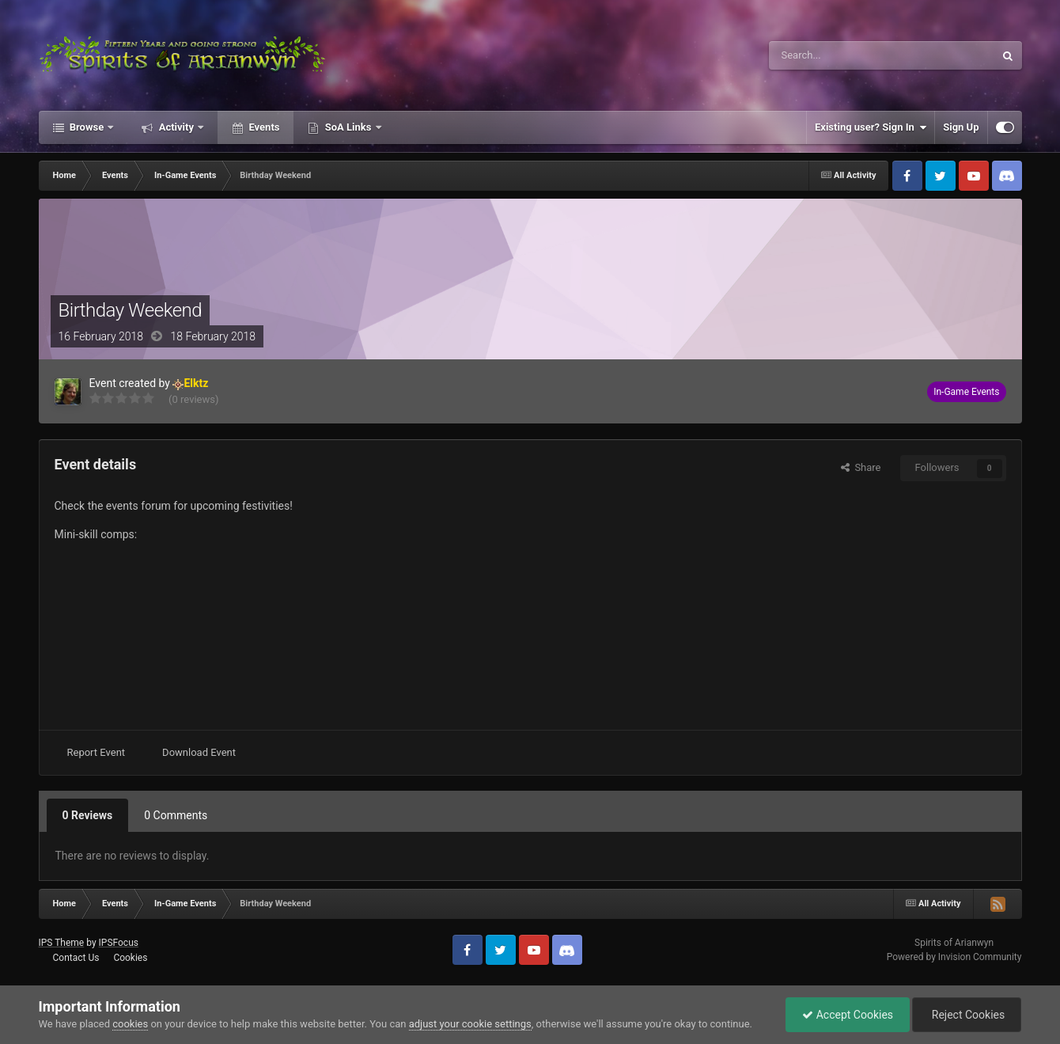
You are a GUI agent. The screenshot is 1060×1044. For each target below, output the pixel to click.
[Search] (844, 55)
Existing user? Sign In (870, 127)
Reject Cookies (967, 1014)
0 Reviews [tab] (87, 815)
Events (262, 127)
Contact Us (75, 957)
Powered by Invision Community (954, 956)
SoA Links (347, 127)
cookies (130, 1024)
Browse (87, 127)
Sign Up (961, 127)
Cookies (130, 957)
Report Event (96, 752)
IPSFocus (118, 942)
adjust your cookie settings (470, 1024)
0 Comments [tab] (175, 815)
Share (861, 467)
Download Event (199, 752)
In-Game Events (966, 391)
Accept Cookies (847, 1014)
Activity (176, 127)
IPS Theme (62, 942)
